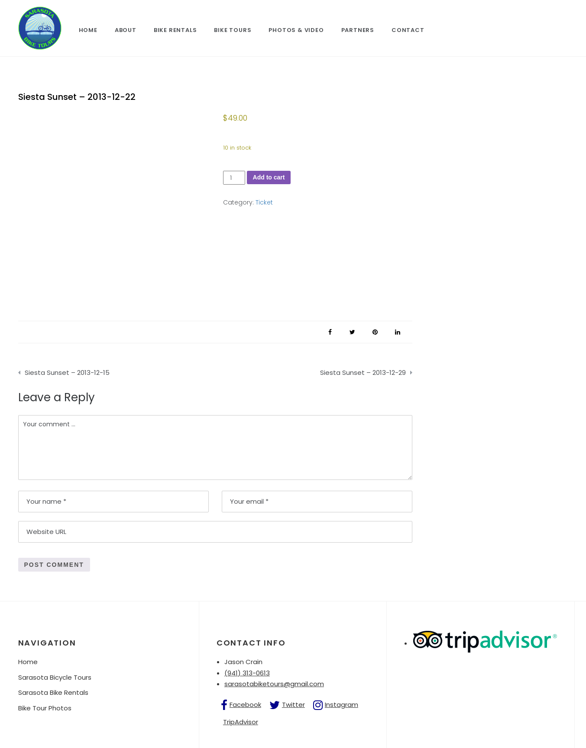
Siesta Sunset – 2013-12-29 (363, 372)
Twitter (293, 704)
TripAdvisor (240, 721)
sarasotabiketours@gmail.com (274, 683)
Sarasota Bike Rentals (53, 692)
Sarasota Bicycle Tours (54, 677)
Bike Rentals (175, 30)
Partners (357, 30)
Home (88, 30)
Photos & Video (296, 30)
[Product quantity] (234, 178)
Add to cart (269, 177)
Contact (408, 30)
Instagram (341, 704)
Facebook (245, 704)
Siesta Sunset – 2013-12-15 (67, 372)
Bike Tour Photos (44, 708)
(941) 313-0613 (247, 673)
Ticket (264, 202)
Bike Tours (232, 30)
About (125, 30)
